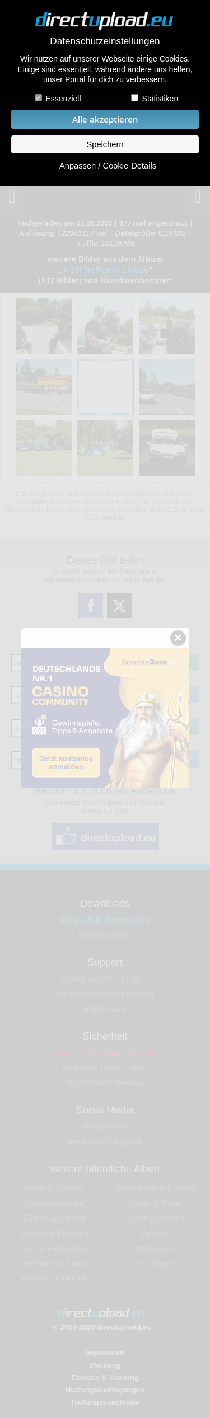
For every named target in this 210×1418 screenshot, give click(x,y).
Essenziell (63, 98)
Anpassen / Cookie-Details (107, 165)
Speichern (104, 144)
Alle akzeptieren (105, 119)
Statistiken (160, 98)
